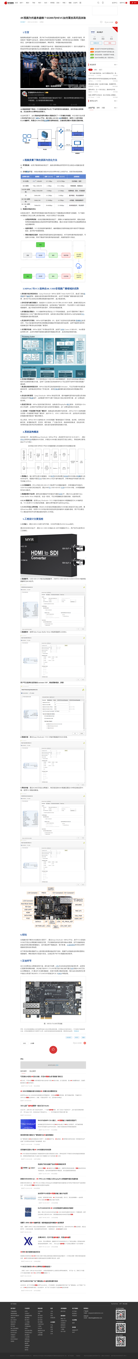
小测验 (62, 1329)
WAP (73, 1332)
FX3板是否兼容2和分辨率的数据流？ (36, 1266)
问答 (51, 1315)
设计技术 (40, 1317)
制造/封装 (13, 1322)
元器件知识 (41, 1324)
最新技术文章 (41, 1330)
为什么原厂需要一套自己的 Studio (34, 1106)
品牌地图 (40, 1334)
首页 (16, 2)
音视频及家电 (28, 1315)
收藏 (24, 1043)
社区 (45, 2)
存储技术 (13, 1334)
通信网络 (27, 1317)
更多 (116, 64)
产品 (51, 1325)
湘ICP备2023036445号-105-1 (118, 1355)
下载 (33, 2)
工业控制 (27, 1337)
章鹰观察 (90, 86)
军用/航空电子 (28, 1332)
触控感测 (27, 1341)
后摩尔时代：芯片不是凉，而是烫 (54, 1237)
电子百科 (40, 1320)
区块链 (26, 1347)
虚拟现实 (27, 1324)
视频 (70, 2)
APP (120, 1304)
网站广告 (63, 1318)
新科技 (26, 1349)
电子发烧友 (71, 1355)
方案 (51, 1331)
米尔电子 (22, 22)
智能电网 (27, 1345)
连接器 (12, 1341)
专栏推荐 (40, 1311)
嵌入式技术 (14, 1320)
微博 (73, 1323)
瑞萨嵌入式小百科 (92, 81)
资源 (27, 2)
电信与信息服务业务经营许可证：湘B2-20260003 (97, 1355)
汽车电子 (27, 1313)
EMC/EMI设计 (14, 1339)
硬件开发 (63, 1311)
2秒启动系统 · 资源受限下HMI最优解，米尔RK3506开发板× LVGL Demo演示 (105, 54)
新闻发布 (63, 1325)
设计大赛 (63, 1331)
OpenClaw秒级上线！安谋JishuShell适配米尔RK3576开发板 (105, 57)
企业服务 (52, 1322)
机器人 (26, 1328)
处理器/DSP (14, 1330)
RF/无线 (13, 1326)
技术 (21, 2)
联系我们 (74, 1313)
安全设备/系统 (28, 1330)
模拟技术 (13, 1324)
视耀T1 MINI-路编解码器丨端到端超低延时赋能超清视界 (42, 1223)
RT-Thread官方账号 (92, 75)
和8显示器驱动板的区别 (30, 1252)
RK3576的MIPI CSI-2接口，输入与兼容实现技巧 (57, 1120)
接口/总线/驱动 (14, 1328)
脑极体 (90, 91)
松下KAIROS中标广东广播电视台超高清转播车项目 (39, 1281)
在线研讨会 (64, 1320)
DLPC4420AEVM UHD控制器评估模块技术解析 (55, 1208)
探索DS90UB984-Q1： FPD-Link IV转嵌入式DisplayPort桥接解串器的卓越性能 (49, 1179)
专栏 (39, 2)
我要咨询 (96, 43)
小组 (51, 1311)
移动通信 (27, 1334)
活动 (57, 2)
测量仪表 (13, 1317)
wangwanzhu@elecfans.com (95, 1313)
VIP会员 (40, 1328)
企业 (51, 1333)
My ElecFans (114, 1304)
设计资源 (40, 1315)
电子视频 (40, 1322)
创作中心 (122, 2)
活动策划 (63, 1323)
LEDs (26, 1311)
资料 (51, 1327)
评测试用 (52, 1317)
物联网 (26, 1343)
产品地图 (40, 1332)
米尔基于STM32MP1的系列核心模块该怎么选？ (105, 49)
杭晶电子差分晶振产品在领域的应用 (52, 1164)
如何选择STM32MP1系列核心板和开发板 (105, 52)
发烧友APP (75, 1330)
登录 (57, 1065)
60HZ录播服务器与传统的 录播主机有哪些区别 (38, 1091)
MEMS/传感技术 (15, 1315)
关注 (109, 43)
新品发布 (63, 1327)
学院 (64, 2)
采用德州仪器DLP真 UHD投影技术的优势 (35, 1149)
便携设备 (27, 1339)
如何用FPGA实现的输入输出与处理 (53, 1193)
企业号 (75, 2)
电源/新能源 (14, 1313)
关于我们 (74, 1311)
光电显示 (13, 1337)
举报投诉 (76, 1031)
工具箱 (39, 1326)
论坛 (51, 1313)
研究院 (52, 2)
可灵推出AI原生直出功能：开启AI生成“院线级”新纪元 (41, 1076)
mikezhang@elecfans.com (95, 1318)
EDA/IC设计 (14, 1332)
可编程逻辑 (14, 1311)
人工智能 (27, 1322)
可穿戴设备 (28, 1326)
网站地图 (125, 1304)
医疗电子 (27, 1320)
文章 (51, 1329)
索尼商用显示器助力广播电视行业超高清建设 (36, 1135)
